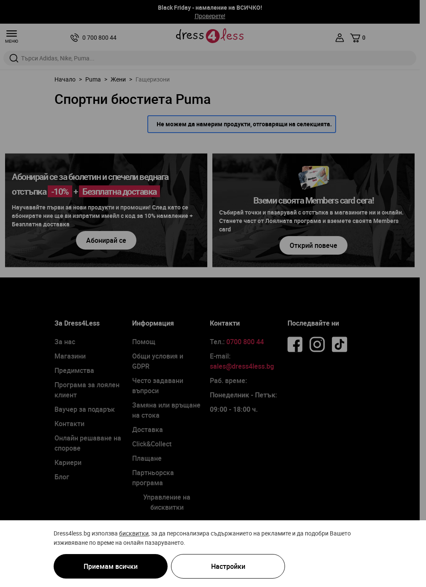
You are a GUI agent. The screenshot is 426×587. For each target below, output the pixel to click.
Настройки (228, 566)
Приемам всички (111, 566)
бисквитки (134, 533)
